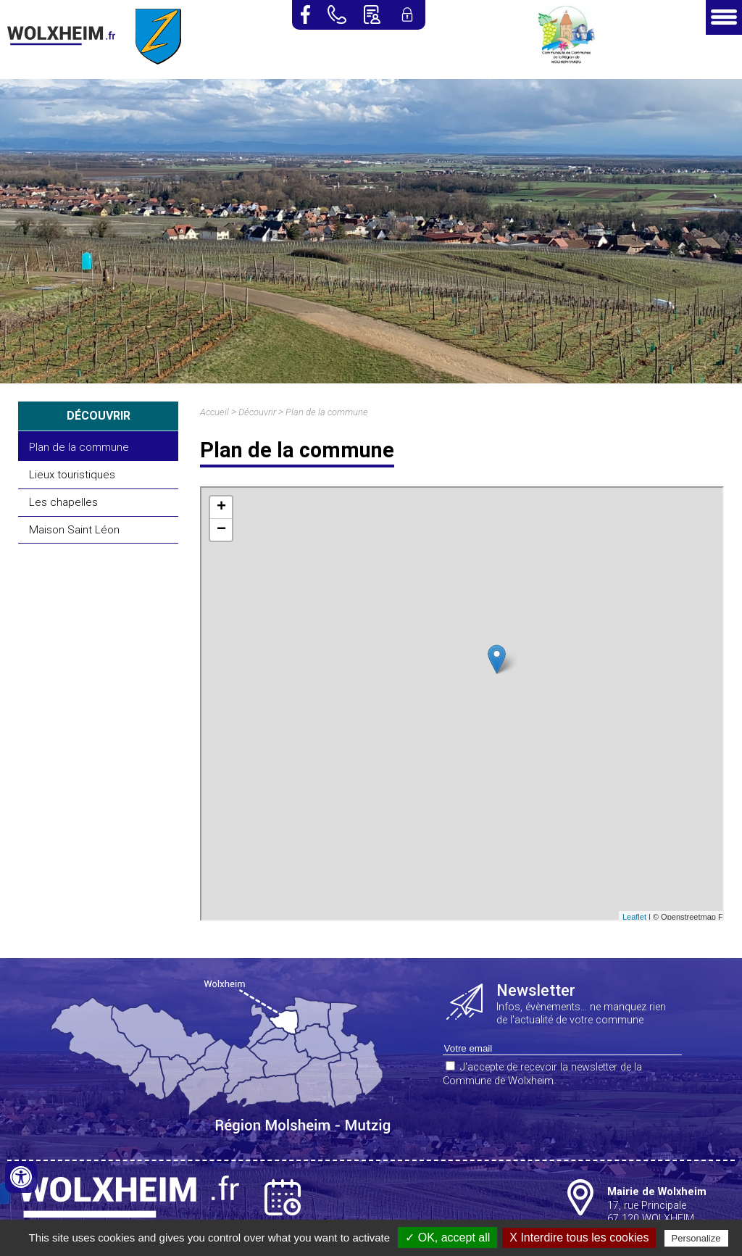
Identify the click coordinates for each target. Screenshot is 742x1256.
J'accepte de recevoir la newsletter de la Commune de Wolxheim (542, 1074)
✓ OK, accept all (447, 1237)
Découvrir (257, 412)
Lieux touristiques (72, 474)
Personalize (696, 1238)
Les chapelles (63, 502)
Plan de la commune (79, 447)
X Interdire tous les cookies (579, 1237)
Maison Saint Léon (74, 529)
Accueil (214, 412)
